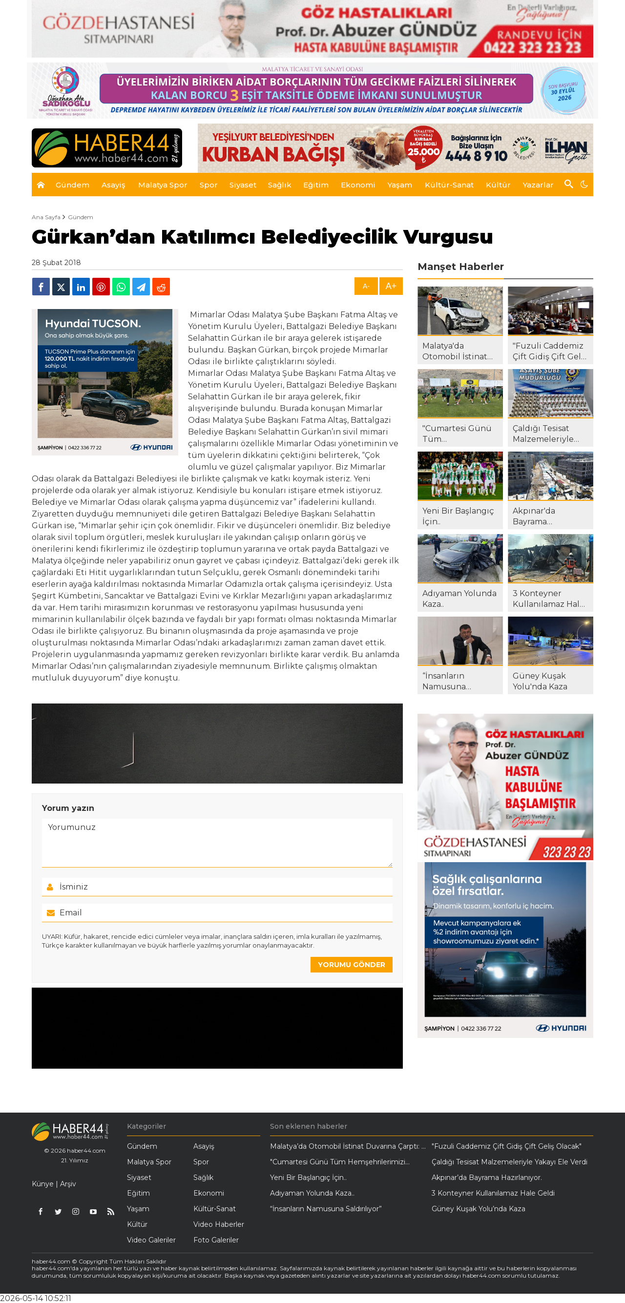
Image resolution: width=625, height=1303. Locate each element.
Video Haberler (218, 1224)
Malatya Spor (149, 1162)
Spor (201, 1162)
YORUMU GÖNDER (351, 964)
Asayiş (203, 1146)
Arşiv (68, 1183)
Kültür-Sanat (214, 1208)
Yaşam (138, 1208)
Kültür (137, 1224)
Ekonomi (208, 1193)
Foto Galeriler (216, 1240)
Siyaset (139, 1177)
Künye (43, 1183)
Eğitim (138, 1193)
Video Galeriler (151, 1240)
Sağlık (203, 1177)
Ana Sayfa (46, 217)
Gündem (80, 217)
